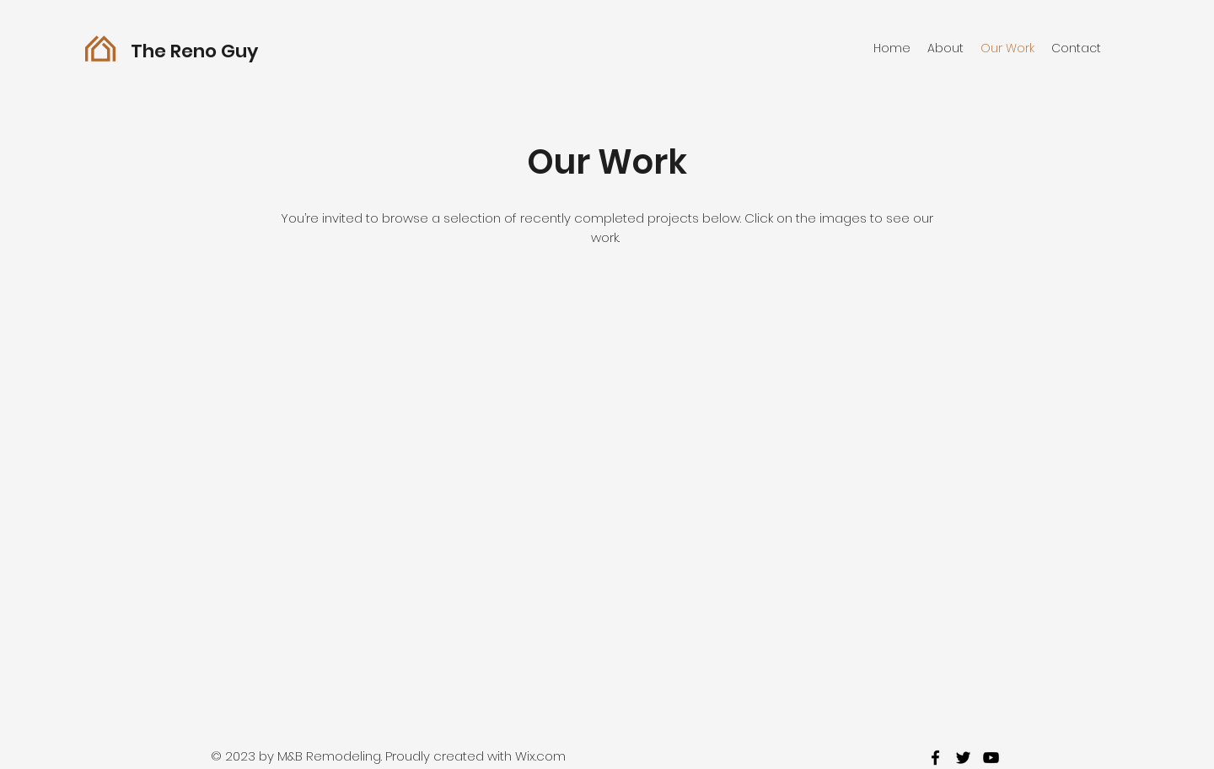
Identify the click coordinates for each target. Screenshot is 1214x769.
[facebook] (935, 757)
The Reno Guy (196, 51)
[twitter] (963, 757)
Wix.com (540, 756)
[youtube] (991, 757)
